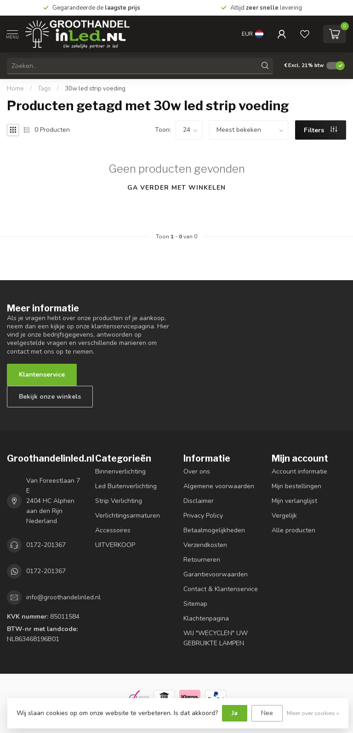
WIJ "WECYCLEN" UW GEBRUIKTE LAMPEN (215, 638)
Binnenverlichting (120, 471)
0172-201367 (46, 545)
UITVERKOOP (115, 545)
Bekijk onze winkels (50, 396)
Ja (235, 713)
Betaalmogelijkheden (214, 530)
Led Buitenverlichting (126, 486)
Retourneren (201, 559)
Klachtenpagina (206, 618)
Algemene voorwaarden (218, 486)
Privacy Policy (203, 515)
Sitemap (195, 603)
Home (15, 89)
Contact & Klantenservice (220, 589)
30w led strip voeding (95, 89)
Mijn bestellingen (296, 486)
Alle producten (293, 530)
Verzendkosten (205, 545)
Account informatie (299, 471)
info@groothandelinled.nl (63, 597)
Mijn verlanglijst (294, 500)
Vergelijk (284, 515)
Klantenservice (42, 374)
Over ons (196, 471)
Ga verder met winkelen (176, 187)
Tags (44, 89)
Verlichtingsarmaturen (127, 515)
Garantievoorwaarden (215, 574)
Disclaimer (198, 500)
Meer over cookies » (313, 713)
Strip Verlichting (118, 500)
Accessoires (113, 530)
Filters (320, 130)
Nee (267, 713)
